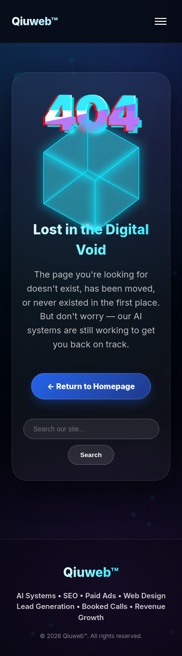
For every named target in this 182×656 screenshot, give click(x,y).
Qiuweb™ (35, 21)
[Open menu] (160, 21)
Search (90, 455)
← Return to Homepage (91, 386)
